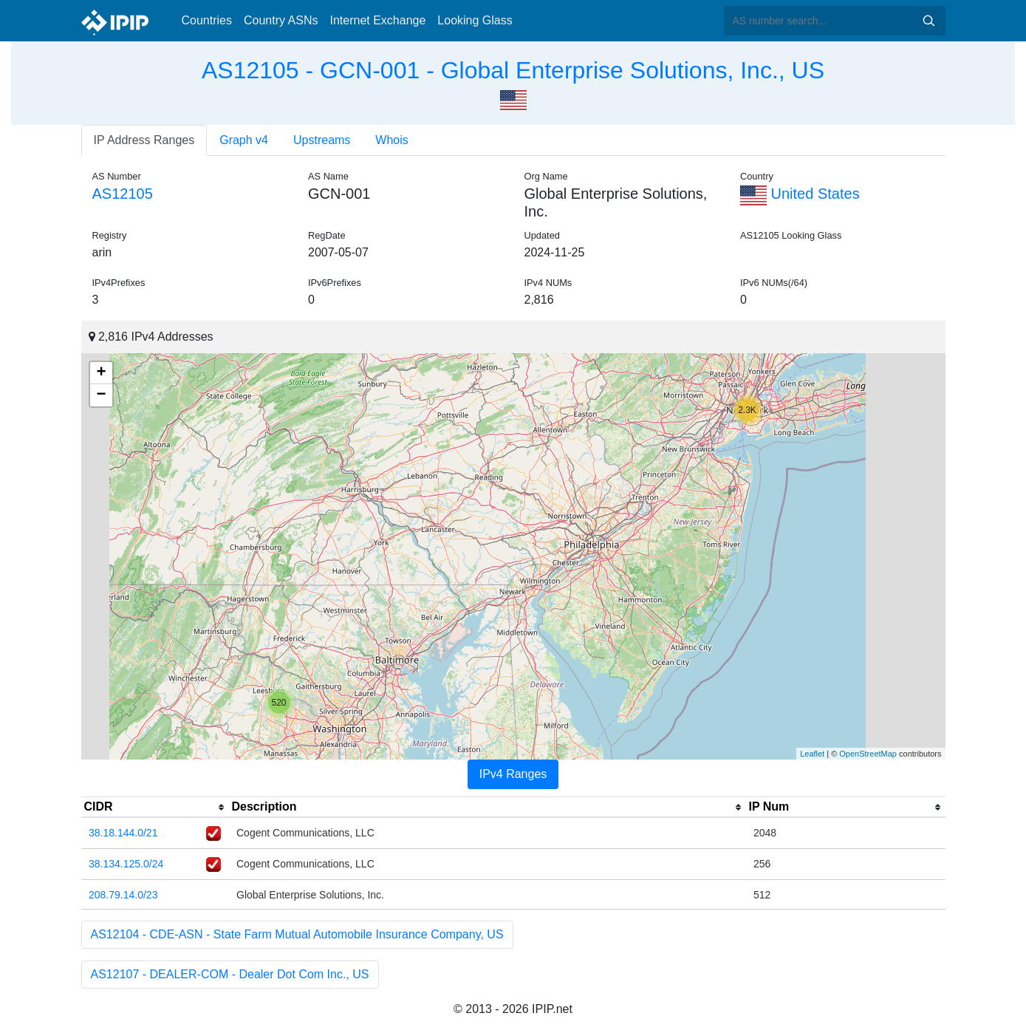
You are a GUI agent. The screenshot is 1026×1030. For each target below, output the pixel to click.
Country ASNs (281, 20)
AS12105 (122, 193)
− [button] (101, 395)
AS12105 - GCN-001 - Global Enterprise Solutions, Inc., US (513, 70)
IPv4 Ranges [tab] (513, 774)
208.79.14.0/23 (123, 895)
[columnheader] (155, 807)
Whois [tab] (391, 140)
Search (928, 21)
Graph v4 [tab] (243, 140)
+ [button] (101, 373)
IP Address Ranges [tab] (144, 140)
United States (800, 193)
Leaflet (812, 753)
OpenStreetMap (868, 753)
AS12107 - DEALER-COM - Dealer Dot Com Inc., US (230, 974)
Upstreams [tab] (321, 140)
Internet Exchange (377, 20)
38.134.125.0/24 (126, 864)
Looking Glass (474, 20)
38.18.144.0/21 (123, 833)
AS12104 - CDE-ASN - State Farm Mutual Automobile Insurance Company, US (297, 934)
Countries (207, 20)
